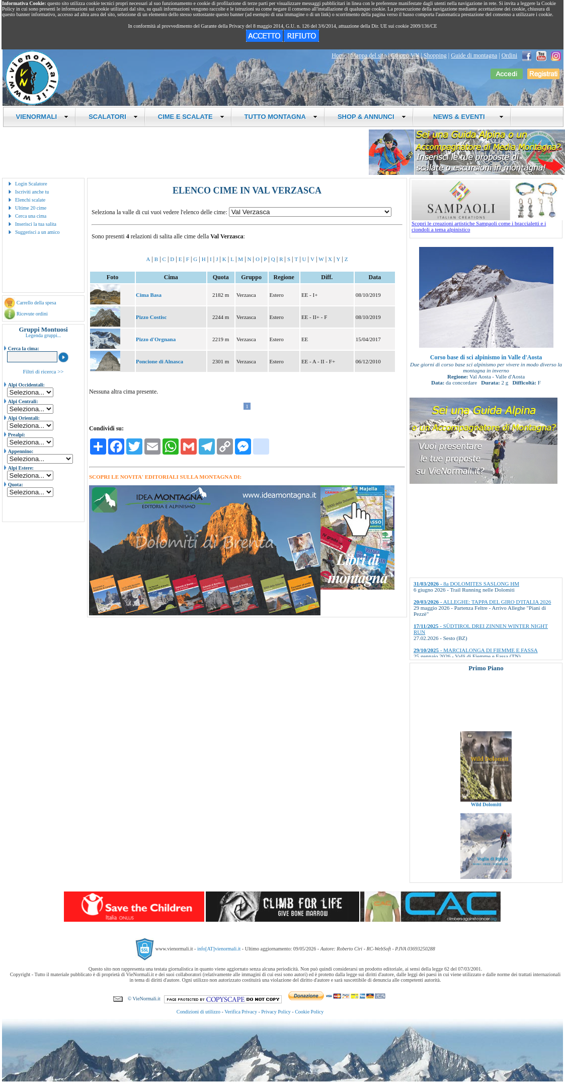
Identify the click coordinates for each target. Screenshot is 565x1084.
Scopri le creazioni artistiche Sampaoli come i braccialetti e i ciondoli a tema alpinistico (487, 223)
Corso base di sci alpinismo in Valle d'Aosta (486, 357)
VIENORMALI (42, 116)
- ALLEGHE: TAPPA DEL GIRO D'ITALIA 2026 (482, 602)
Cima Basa (149, 295)
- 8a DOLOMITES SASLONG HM (466, 584)
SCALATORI (113, 116)
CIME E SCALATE (191, 116)
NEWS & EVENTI (465, 116)
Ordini (509, 55)
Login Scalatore (31, 183)
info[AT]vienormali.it (218, 948)
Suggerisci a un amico (37, 232)
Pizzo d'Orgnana (156, 339)
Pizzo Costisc (151, 317)
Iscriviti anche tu (32, 192)
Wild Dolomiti (486, 810)
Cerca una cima (30, 216)
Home (339, 55)
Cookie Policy (309, 1011)
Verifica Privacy (240, 1011)
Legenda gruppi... (43, 335)
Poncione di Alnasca (159, 361)
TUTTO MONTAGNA (281, 116)
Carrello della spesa (36, 302)
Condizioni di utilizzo (198, 1011)
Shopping (435, 55)
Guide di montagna (474, 55)
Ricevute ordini (32, 313)
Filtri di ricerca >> (43, 371)
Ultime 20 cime (30, 208)
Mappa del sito (368, 55)
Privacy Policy (276, 1011)
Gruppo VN (405, 55)
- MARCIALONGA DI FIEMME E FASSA (476, 650)
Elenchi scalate (30, 200)
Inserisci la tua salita (35, 224)
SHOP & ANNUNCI (372, 116)
